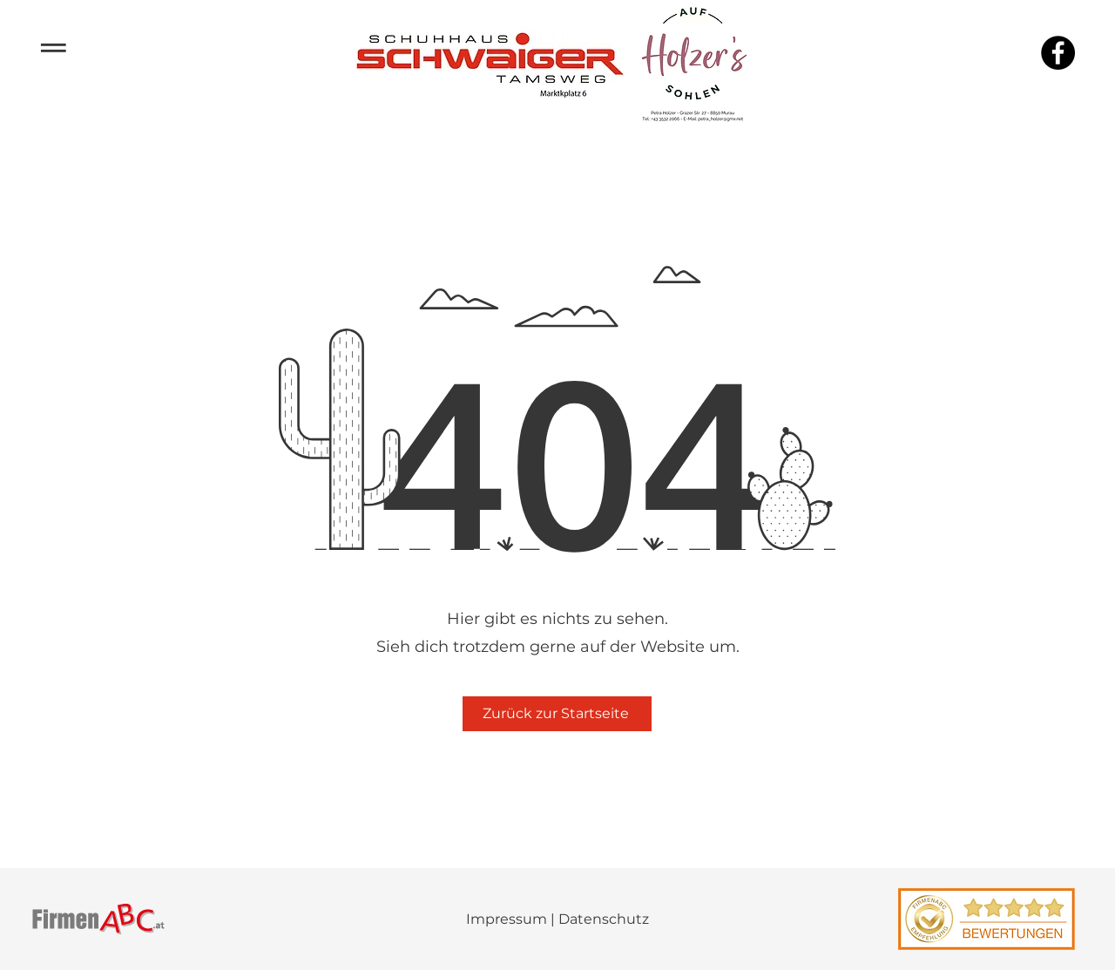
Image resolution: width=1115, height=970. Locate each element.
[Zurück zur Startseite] (557, 713)
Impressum (506, 919)
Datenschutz (603, 919)
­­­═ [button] (53, 45)
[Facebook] (1058, 53)
